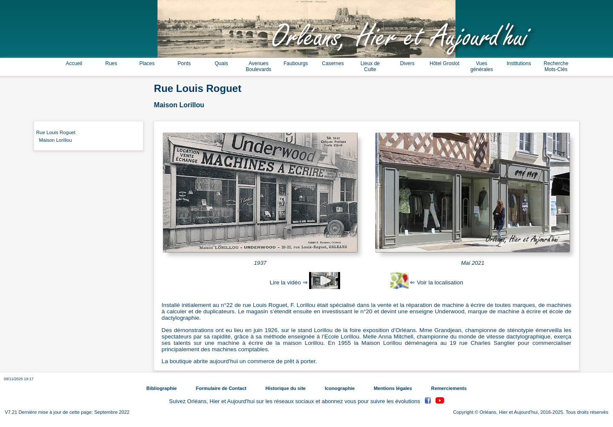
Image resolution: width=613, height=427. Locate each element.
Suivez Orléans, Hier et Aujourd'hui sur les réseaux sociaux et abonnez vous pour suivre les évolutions (295, 401)
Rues (111, 63)
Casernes (333, 63)
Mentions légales (393, 388)
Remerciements (449, 388)
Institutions (519, 63)
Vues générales (481, 66)
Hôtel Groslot (444, 63)
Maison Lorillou (54, 140)
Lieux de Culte (370, 66)
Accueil (74, 63)
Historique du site (286, 388)
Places (147, 63)
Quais (221, 63)
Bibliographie (161, 388)
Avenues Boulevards (258, 66)
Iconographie (340, 388)
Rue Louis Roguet (55, 132)
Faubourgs (296, 63)
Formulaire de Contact (221, 388)
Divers (407, 63)
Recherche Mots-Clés (556, 66)
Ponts (184, 63)
